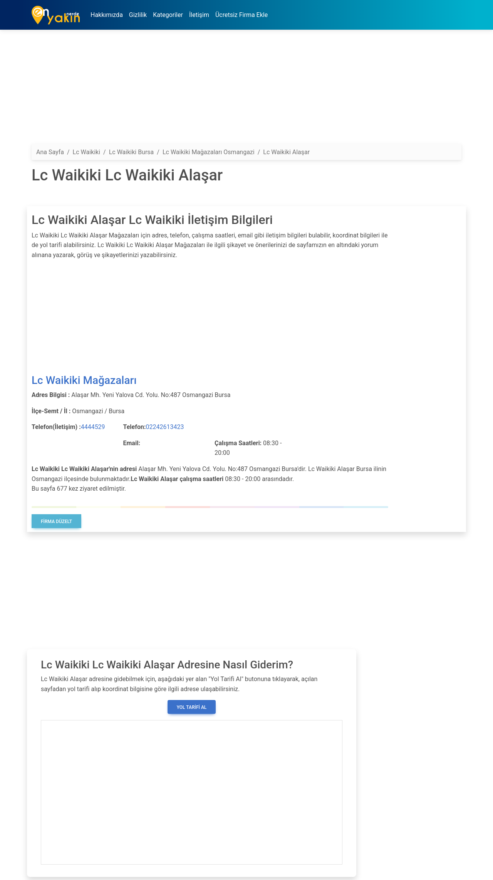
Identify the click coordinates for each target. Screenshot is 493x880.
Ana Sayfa (50, 152)
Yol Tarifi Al (192, 707)
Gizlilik (138, 15)
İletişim (199, 15)
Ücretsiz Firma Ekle (241, 15)
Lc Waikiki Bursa (131, 152)
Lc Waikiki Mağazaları (84, 380)
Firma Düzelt (56, 521)
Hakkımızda (107, 15)
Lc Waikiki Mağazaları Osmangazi (209, 152)
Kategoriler (168, 15)
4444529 (93, 427)
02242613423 (165, 427)
